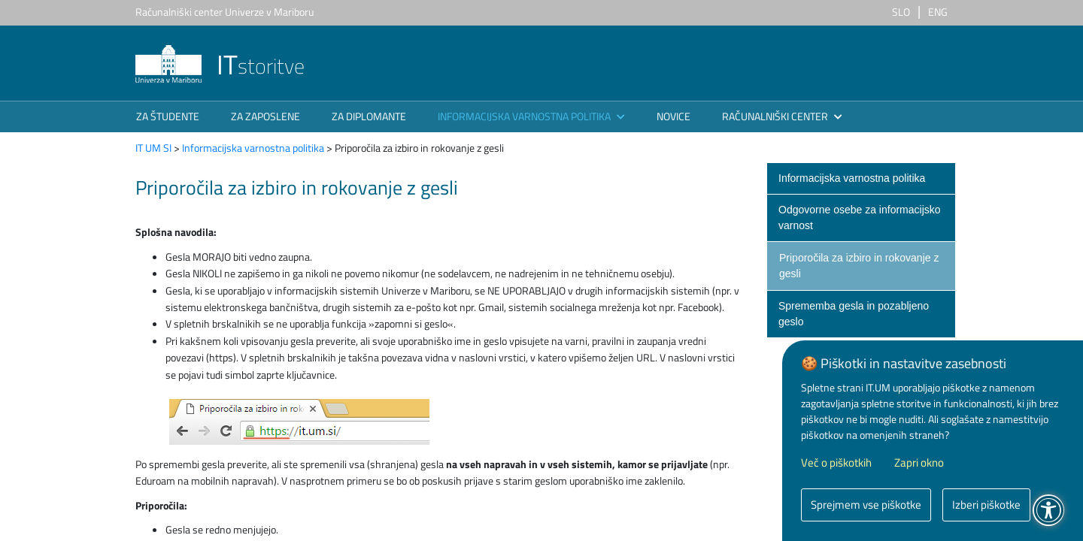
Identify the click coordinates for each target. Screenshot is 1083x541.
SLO (901, 12)
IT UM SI (153, 148)
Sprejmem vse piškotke (866, 504)
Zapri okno (919, 463)
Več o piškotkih (836, 463)
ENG (938, 12)
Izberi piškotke (986, 504)
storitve (220, 66)
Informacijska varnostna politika (253, 148)
